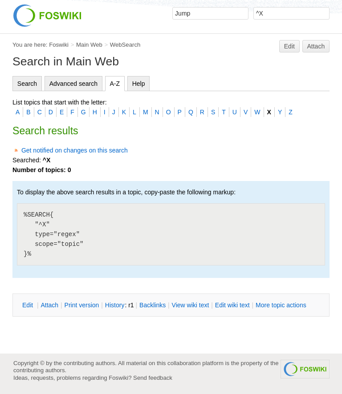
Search (27, 83)
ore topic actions (281, 305)
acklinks (152, 305)
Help (138, 83)
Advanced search (73, 83)
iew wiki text (190, 305)
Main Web (89, 44)
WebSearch (125, 44)
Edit (289, 46)
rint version (82, 305)
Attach (316, 46)
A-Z (115, 83)
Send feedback (152, 377)
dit (28, 305)
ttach (49, 305)
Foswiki (59, 44)
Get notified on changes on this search (74, 150)
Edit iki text (232, 305)
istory (115, 305)
